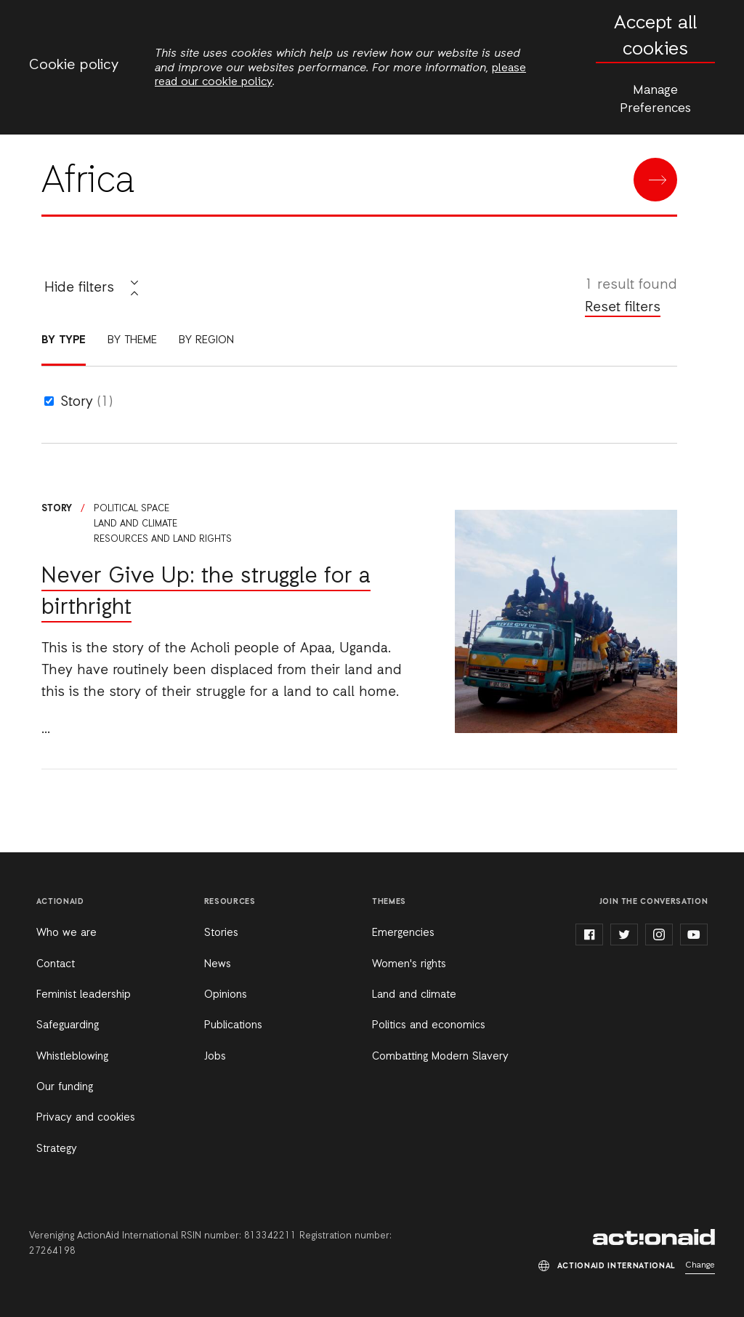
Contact (55, 964)
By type (63, 340)
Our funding (64, 1087)
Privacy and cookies (85, 1117)
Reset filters (622, 308)
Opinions (225, 995)
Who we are (66, 933)
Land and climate (135, 524)
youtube (694, 934)
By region (206, 340)
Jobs (215, 1056)
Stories (221, 933)
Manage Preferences (655, 99)
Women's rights (409, 964)
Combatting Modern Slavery (440, 1056)
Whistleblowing (72, 1056)
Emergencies (403, 933)
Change (700, 1265)
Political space (131, 509)
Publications (233, 1025)
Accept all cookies (655, 37)
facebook (589, 934)
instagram (659, 934)
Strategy (56, 1149)
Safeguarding (67, 1025)
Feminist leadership (83, 995)
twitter (624, 934)
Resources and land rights (163, 539)
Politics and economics (428, 1025)
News (217, 964)
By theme (132, 340)
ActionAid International (654, 1237)
